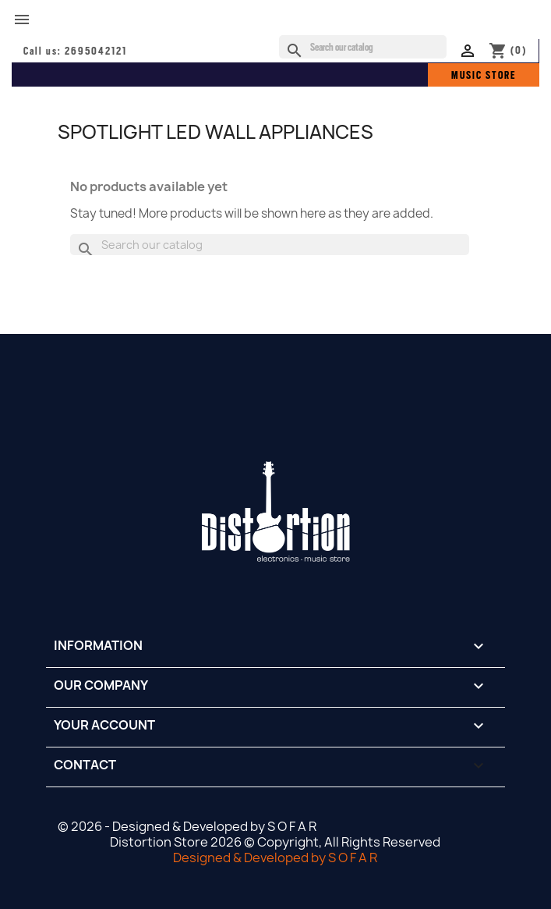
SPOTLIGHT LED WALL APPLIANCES (215, 132)
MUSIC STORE (483, 75)
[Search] (363, 47)
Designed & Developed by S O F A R (275, 857)
